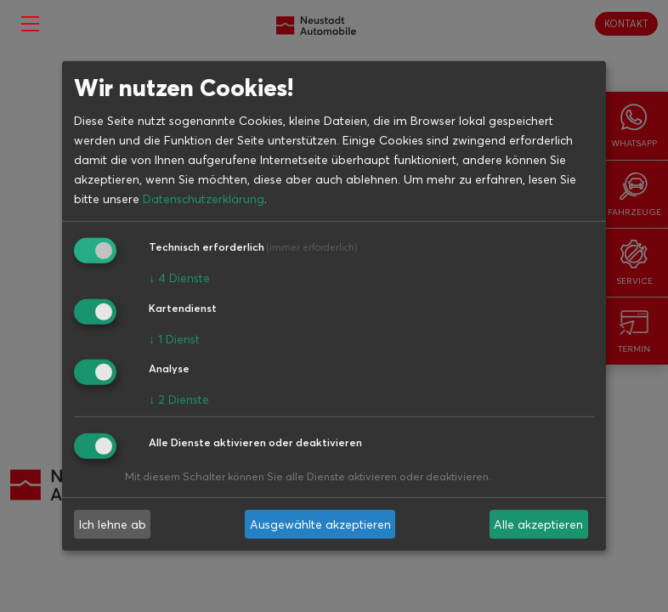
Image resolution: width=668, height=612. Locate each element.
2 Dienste (179, 399)
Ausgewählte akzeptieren (320, 524)
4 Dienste (179, 278)
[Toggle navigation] (30, 24)
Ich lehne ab (112, 524)
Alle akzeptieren (538, 524)
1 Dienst (174, 338)
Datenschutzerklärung (203, 199)
